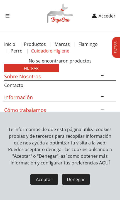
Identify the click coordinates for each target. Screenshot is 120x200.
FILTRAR (31, 68)
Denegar (76, 179)
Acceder (103, 16)
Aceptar (44, 179)
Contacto (13, 85)
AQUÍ (104, 163)
